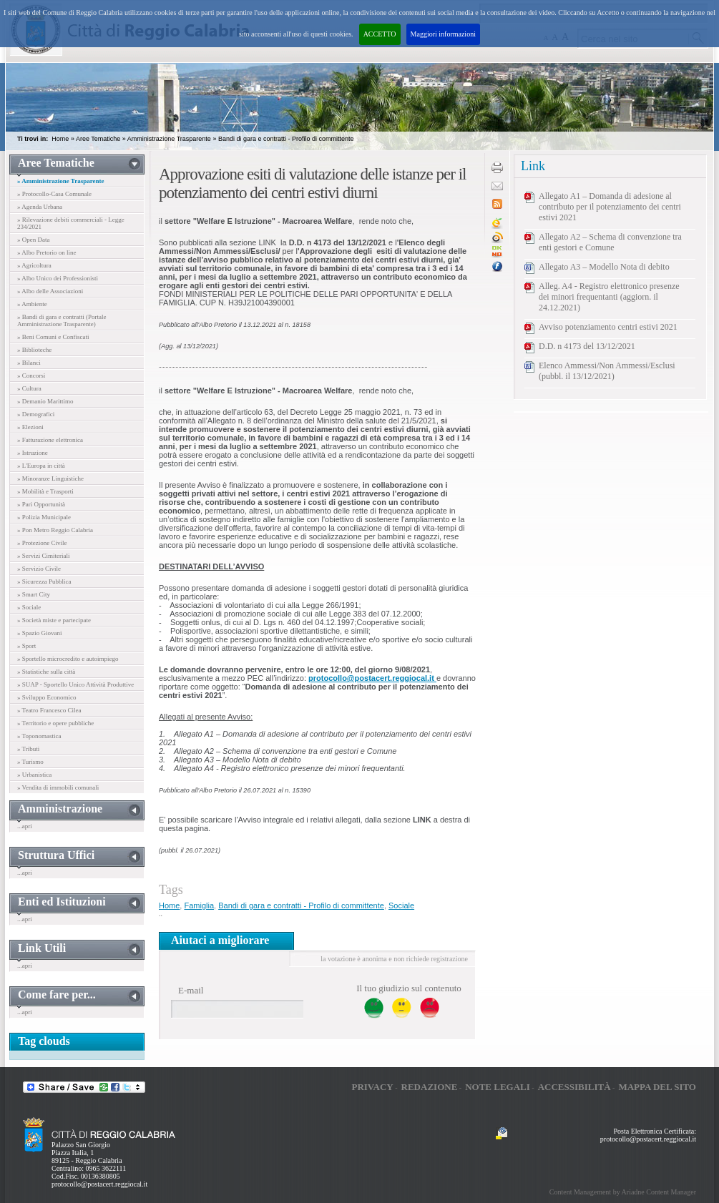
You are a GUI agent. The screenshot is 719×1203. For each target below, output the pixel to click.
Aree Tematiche (98, 138)
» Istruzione (32, 452)
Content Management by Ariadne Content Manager (622, 1192)
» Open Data (33, 239)
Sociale (401, 905)
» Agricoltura (34, 265)
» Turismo (30, 761)
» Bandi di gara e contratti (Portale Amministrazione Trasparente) (61, 320)
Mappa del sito (657, 1086)
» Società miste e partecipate (54, 620)
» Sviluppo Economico (47, 697)
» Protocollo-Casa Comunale (54, 193)
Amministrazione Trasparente (169, 138)
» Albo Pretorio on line (47, 252)
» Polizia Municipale (44, 517)
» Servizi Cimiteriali (43, 555)
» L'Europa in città (41, 465)
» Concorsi (31, 375)
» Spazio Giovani (39, 633)
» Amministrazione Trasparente (60, 181)
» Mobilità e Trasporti (45, 491)
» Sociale (29, 607)
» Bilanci (29, 362)
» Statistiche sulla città (46, 671)
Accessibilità (574, 1086)
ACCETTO (379, 34)
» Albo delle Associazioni (50, 291)
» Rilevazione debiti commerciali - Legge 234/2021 (70, 223)
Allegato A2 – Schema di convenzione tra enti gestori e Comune (610, 242)
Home (60, 138)
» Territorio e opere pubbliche (55, 723)
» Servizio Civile (39, 568)
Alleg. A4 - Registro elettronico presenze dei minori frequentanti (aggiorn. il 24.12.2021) (609, 297)
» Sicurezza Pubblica (44, 581)
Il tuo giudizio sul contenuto (408, 988)
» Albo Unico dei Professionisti (57, 278)
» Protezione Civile (42, 542)
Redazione (429, 1086)
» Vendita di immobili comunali (58, 787)
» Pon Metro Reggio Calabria (55, 530)
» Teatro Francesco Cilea (49, 710)
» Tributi (28, 748)
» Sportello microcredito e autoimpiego (67, 658)
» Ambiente (32, 304)
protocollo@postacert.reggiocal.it (99, 1184)
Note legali (497, 1086)
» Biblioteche (34, 349)
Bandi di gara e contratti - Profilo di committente (286, 138)
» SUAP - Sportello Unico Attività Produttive (75, 684)
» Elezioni (30, 427)
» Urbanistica (34, 774)
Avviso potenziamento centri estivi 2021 (608, 327)
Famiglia (199, 905)
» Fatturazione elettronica (50, 439)
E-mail (190, 990)
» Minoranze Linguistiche (50, 478)
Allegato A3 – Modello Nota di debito (604, 267)
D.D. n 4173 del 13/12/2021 (587, 346)
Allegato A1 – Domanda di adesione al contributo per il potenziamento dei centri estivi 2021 (610, 206)
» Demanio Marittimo (45, 401)
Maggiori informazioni (443, 34)
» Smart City (33, 594)
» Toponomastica (39, 736)
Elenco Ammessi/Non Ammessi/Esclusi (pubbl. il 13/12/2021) (607, 370)
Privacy (372, 1086)
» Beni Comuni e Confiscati (53, 336)
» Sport (26, 645)
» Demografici (35, 414)
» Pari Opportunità (41, 504)
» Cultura (29, 388)
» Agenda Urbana (39, 206)
